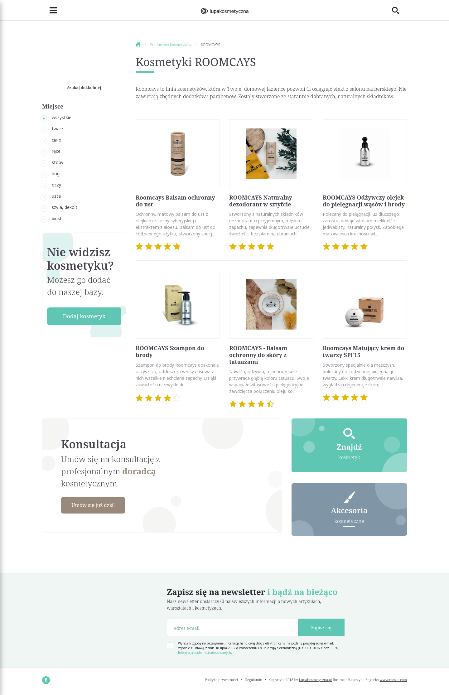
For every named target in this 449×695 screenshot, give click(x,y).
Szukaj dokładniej (84, 87)
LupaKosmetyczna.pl (315, 680)
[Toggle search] (399, 10)
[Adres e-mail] (232, 628)
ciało (56, 140)
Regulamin (253, 680)
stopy (57, 162)
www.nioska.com (393, 680)
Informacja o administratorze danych (204, 654)
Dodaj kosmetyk (84, 316)
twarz (57, 129)
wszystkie (61, 117)
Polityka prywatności (221, 680)
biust (57, 218)
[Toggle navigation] (49, 10)
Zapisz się (321, 629)
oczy (56, 185)
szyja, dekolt (64, 207)
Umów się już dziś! (98, 505)
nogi (56, 173)
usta (56, 196)
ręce (56, 151)
